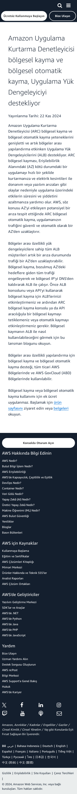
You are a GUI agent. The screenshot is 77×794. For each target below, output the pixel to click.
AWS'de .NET (10, 613)
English (61, 746)
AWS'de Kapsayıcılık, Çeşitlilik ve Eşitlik (27, 477)
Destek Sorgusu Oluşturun (19, 664)
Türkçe (6, 757)
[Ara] (59, 4)
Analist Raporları (12, 578)
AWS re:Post (9, 670)
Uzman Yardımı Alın (15, 659)
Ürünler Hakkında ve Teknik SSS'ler (24, 572)
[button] (24, 16)
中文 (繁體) (26, 762)
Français (20, 751)
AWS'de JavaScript (13, 635)
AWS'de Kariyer (12, 692)
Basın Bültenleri (12, 532)
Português (48, 751)
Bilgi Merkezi (10, 675)
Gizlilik (6, 773)
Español (7, 751)
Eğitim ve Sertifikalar (15, 556)
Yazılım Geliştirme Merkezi (19, 602)
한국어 (51, 757)
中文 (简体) (9, 762)
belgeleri (61, 408)
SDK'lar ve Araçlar (13, 607)
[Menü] (68, 4)
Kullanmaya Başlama (15, 550)
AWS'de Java (10, 624)
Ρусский (19, 757)
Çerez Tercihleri (64, 773)
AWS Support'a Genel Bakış (19, 681)
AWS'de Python (12, 618)
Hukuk (6, 686)
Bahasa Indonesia (28, 746)
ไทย (29, 757)
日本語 (39, 757)
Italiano (34, 751)
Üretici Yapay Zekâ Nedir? (18, 505)
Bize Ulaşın (9, 653)
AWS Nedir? (9, 460)
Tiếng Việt (64, 751)
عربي (10, 746)
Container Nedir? (13, 488)
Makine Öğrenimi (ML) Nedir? (21, 510)
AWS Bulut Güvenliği (15, 516)
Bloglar (6, 527)
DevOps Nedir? (11, 482)
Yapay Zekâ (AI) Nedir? (16, 499)
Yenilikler (8, 521)
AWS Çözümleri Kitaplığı (18, 561)
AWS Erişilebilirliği (14, 471)
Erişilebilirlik (22, 773)
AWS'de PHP (10, 629)
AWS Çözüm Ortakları (16, 584)
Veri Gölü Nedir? (12, 494)
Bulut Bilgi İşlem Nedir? (17, 466)
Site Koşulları (42, 773)
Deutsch (48, 746)
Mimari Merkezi (12, 567)
